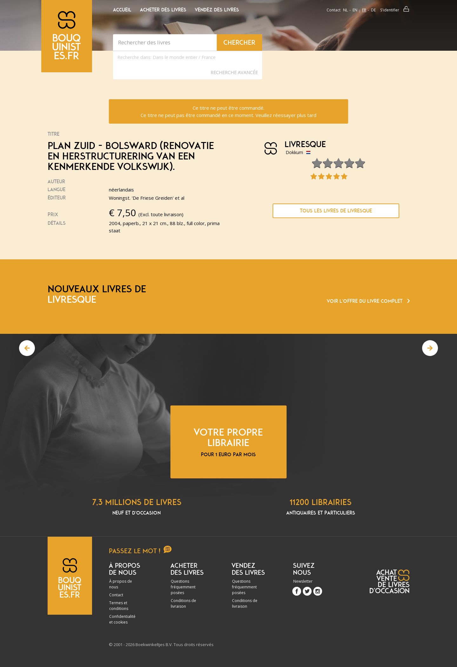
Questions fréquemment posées (183, 587)
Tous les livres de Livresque (336, 211)
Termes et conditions (118, 605)
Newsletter (303, 581)
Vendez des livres (217, 10)
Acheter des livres (163, 10)
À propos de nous (120, 584)
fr (364, 10)
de (373, 10)
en (355, 10)
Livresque (305, 144)
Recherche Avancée (234, 72)
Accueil (122, 10)
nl (345, 10)
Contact (334, 10)
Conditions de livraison (183, 603)
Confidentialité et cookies (122, 619)
